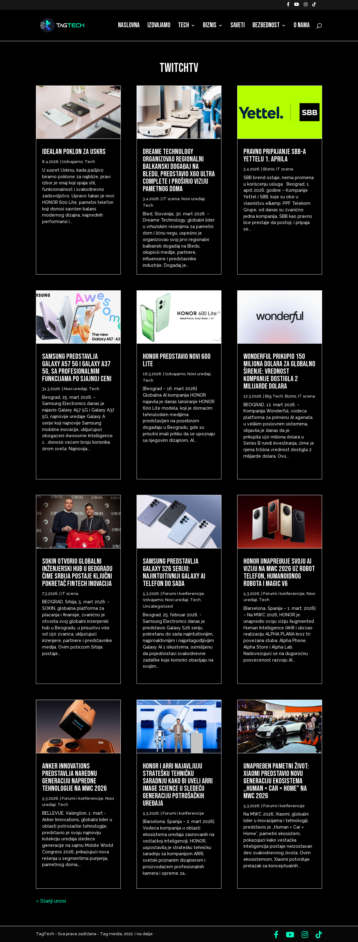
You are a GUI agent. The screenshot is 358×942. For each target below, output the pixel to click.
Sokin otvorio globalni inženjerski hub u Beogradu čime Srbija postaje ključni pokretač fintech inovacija (77, 572)
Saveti (237, 26)
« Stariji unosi (51, 901)
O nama (302, 26)
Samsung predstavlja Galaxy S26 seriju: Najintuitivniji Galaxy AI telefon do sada (174, 572)
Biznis (209, 26)
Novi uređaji (75, 388)
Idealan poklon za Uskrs (74, 151)
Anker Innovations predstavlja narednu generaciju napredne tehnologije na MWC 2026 (74, 777)
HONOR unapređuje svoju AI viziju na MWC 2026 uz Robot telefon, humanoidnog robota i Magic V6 (279, 572)
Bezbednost (266, 26)
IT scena (69, 593)
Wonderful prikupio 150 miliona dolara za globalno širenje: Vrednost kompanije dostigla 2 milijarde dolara (279, 371)
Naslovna (129, 26)
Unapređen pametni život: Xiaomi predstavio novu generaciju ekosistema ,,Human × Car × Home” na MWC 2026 (276, 781)
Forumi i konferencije (82, 798)
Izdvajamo (158, 26)
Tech (183, 26)
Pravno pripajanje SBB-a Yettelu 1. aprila (274, 155)
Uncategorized (158, 606)
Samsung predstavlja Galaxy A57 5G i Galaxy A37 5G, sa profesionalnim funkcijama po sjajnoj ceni (76, 367)
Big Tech (274, 396)
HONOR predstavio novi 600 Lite (177, 360)
